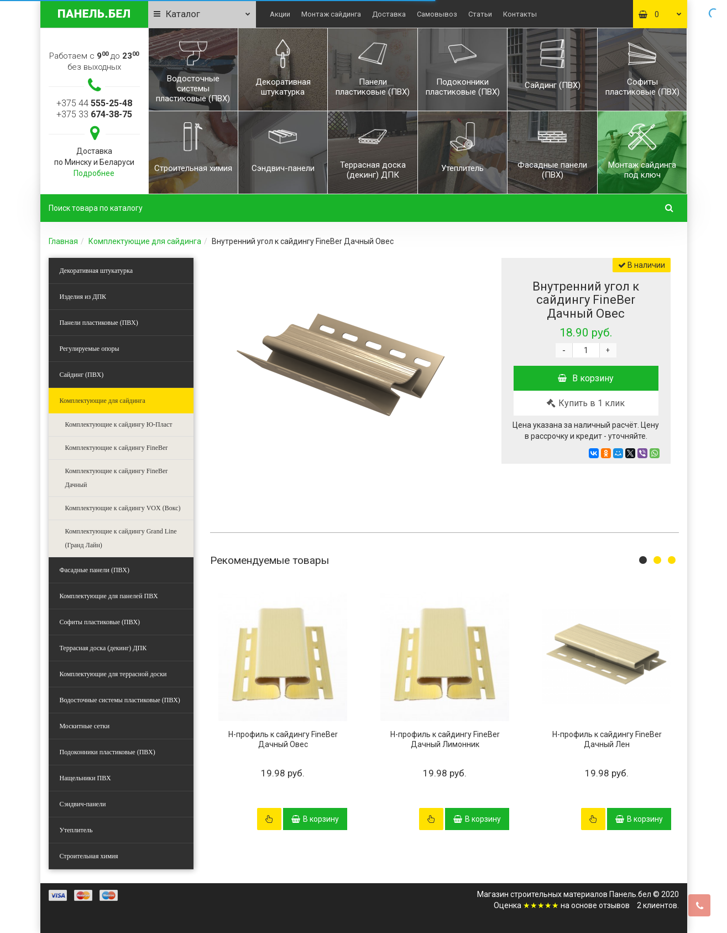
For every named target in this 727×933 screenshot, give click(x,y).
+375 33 (94, 114)
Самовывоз (437, 14)
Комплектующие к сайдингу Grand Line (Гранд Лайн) (121, 538)
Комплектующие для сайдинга (144, 241)
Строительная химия (89, 856)
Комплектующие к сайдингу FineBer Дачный (116, 478)
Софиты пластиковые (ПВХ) (100, 622)
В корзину (586, 378)
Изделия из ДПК (83, 296)
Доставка (389, 14)
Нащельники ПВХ (85, 778)
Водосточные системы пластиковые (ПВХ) (120, 700)
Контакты (520, 14)
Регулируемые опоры (89, 349)
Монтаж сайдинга (331, 14)
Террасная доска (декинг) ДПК (103, 648)
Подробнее (94, 173)
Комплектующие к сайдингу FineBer (116, 448)
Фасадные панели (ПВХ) (94, 570)
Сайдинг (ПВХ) (82, 375)
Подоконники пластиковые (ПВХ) (107, 752)
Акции (280, 14)
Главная (63, 241)
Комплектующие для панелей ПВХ (109, 596)
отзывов (614, 905)
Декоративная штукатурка (96, 270)
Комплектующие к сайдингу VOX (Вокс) (123, 508)
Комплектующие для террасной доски (113, 674)
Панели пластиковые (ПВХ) (99, 322)
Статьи (480, 14)
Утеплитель (76, 830)
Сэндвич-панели (83, 804)
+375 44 (94, 103)
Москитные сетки (85, 726)
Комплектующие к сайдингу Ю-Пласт (118, 424)
